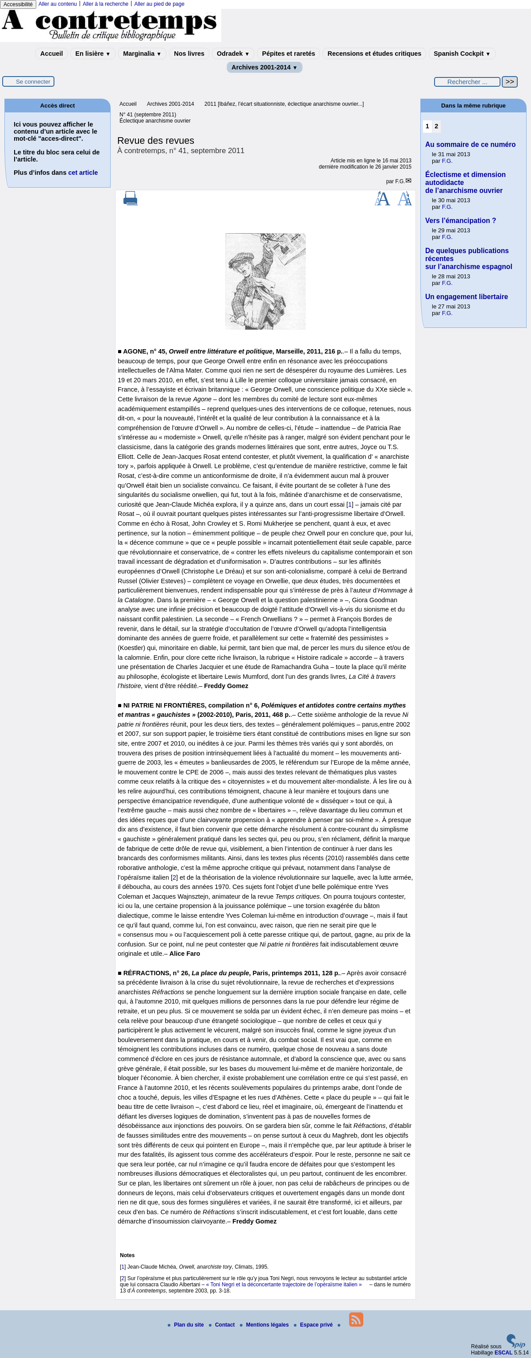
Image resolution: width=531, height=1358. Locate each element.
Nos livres (189, 53)
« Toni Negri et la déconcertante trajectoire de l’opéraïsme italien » (284, 1284)
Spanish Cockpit (462, 53)
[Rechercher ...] (467, 82)
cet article (83, 172)
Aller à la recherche (105, 4)
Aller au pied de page (159, 4)
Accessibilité (18, 4)
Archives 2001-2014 (264, 67)
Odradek (233, 53)
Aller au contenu (57, 4)
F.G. (400, 181)
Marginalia (142, 53)
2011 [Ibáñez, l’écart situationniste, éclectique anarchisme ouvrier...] (284, 104)
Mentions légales (265, 1325)
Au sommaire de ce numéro (470, 144)
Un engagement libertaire (466, 296)
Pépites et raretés (288, 53)
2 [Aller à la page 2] (436, 126)
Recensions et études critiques (374, 53)
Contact (222, 1325)
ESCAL (504, 1353)
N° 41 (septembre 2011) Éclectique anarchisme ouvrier (155, 118)
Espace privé (314, 1325)
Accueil (51, 53)
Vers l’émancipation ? (460, 220)
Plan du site (186, 1325)
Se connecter (33, 81)
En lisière (93, 53)
